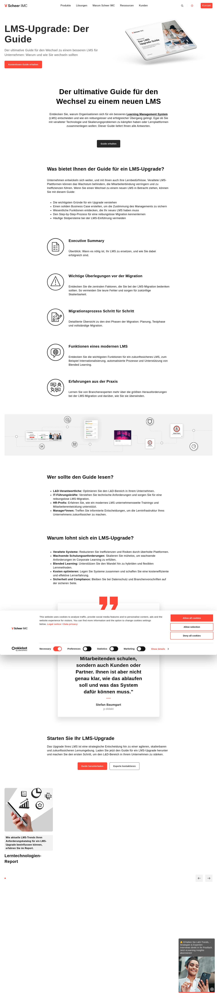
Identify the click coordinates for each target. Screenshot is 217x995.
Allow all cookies (192, 958)
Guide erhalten (108, 144)
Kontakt (206, 5)
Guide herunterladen (92, 766)
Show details (158, 989)
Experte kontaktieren (124, 766)
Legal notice (54, 964)
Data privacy (70, 964)
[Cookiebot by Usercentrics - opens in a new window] (19, 989)
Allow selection (192, 967)
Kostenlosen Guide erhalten (23, 64)
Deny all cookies (192, 976)
